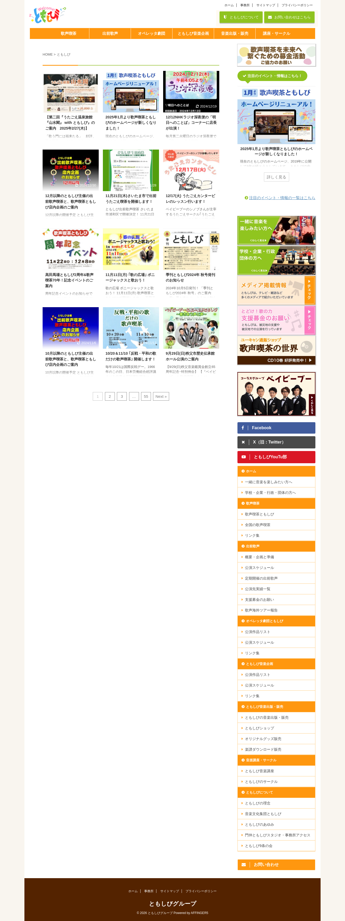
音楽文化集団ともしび (263, 814)
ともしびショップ (259, 728)
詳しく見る (276, 177)
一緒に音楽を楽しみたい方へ (268, 482)
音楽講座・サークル (261, 760)
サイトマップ (265, 5)
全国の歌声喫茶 (257, 525)
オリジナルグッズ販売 (263, 739)
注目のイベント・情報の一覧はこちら (282, 198)
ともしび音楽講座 (259, 771)
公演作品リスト (257, 632)
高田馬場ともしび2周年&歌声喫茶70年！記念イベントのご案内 (69, 280)
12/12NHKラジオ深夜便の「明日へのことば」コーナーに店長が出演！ (191, 122)
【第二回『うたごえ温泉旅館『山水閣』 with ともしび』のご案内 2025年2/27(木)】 (70, 122)
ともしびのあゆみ (259, 824)
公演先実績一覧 (257, 589)
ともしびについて (241, 17)
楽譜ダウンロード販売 (263, 749)
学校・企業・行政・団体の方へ (270, 492)
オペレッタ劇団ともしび (264, 621)
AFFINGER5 (199, 913)
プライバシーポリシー (297, 5)
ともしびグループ (172, 903)
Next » (161, 396)
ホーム (229, 5)
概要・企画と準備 (259, 557)
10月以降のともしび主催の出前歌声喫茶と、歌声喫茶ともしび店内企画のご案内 (70, 359)
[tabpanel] (276, 137)
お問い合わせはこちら (289, 17)
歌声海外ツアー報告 (261, 610)
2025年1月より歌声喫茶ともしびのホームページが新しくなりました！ (130, 122)
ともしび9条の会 (259, 846)
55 (146, 396)
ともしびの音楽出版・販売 (267, 717)
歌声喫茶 (253, 503)
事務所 (245, 5)
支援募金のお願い (259, 599)
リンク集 (252, 535)
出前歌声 (253, 546)
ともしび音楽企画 (259, 664)
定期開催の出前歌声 (261, 578)
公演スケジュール (259, 568)
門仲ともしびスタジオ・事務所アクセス (277, 835)
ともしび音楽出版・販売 (264, 707)
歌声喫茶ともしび (259, 514)
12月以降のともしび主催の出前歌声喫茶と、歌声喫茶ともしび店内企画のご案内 (70, 201)
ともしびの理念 (257, 803)
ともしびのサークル (261, 781)
